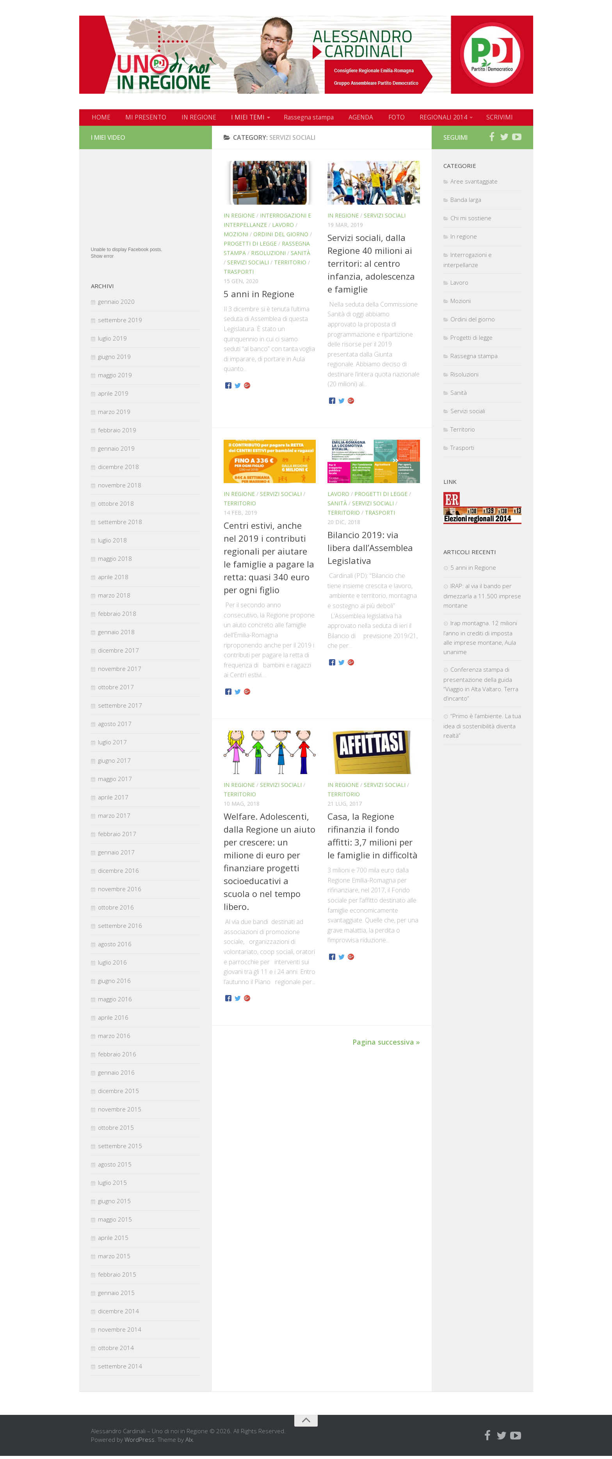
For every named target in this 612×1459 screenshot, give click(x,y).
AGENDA (342, 118)
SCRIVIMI (471, 118)
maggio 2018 (115, 561)
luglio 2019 (112, 341)
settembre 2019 (120, 323)
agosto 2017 (115, 727)
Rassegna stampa (293, 118)
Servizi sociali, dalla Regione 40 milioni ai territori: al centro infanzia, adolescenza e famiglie (371, 266)
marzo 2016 (114, 1039)
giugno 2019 (114, 360)
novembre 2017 (119, 672)
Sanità (300, 256)
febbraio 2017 (117, 837)
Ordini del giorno (280, 237)
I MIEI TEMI (235, 118)
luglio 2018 (112, 543)
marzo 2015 (114, 1259)
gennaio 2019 (116, 451)
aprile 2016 (113, 1020)
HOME (100, 118)
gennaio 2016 (116, 1075)
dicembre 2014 (118, 1314)
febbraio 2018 (117, 617)
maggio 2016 (115, 1002)
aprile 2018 (113, 580)
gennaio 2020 (116, 305)
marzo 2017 (114, 818)
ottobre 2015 (116, 1130)
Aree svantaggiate (474, 184)
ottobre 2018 (116, 506)
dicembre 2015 (118, 1094)
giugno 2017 (114, 763)
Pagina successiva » (386, 1045)
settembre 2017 (120, 708)
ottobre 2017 (116, 690)
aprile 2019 (113, 396)
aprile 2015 (113, 1241)
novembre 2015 (119, 1112)
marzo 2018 (114, 598)
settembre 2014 (120, 1369)
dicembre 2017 (118, 653)
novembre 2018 (119, 488)
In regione (239, 218)
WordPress (140, 1443)
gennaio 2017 (116, 855)
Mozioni (236, 237)
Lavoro (283, 228)
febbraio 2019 (117, 433)
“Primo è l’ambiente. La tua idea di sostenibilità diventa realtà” (482, 728)
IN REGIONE (190, 118)
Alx (189, 1443)
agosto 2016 (115, 947)
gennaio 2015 (116, 1296)
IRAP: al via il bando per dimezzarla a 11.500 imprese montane (482, 598)
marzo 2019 (114, 415)
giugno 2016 (114, 984)
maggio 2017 (115, 782)
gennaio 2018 (116, 635)
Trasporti (239, 274)
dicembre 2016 (118, 874)
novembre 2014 (119, 1332)
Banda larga (465, 203)
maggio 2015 (115, 1222)
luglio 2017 (112, 745)
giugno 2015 (114, 1204)
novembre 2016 (119, 892)
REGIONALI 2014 (417, 118)
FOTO (374, 118)
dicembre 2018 (118, 470)
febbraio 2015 (117, 1277)
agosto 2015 (115, 1167)
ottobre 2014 (116, 1351)
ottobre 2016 (116, 910)
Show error (102, 259)
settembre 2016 (120, 929)
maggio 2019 (115, 378)
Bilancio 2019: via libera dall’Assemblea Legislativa (370, 550)
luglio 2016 (112, 965)
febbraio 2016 (117, 1057)
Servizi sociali (248, 265)
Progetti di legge (250, 246)
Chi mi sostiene (470, 221)
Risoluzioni (268, 256)
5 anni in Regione (259, 297)
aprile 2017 (113, 800)
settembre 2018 (120, 525)
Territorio (290, 265)
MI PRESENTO (140, 118)
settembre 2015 (120, 1149)
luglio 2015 (112, 1186)
